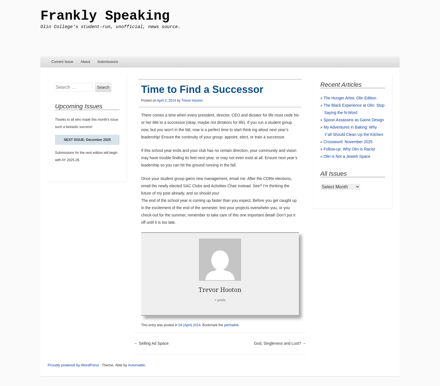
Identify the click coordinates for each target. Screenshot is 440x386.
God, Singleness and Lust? (280, 343)
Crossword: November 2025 (348, 142)
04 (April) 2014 (189, 325)
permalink (231, 325)
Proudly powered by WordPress (73, 365)
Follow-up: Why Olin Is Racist (349, 149)
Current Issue (62, 62)
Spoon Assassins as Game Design (354, 120)
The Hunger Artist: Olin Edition (350, 98)
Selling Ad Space (151, 343)
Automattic (136, 365)
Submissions (107, 62)
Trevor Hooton (192, 100)
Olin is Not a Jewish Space (347, 156)
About (85, 62)
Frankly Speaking (105, 16)
